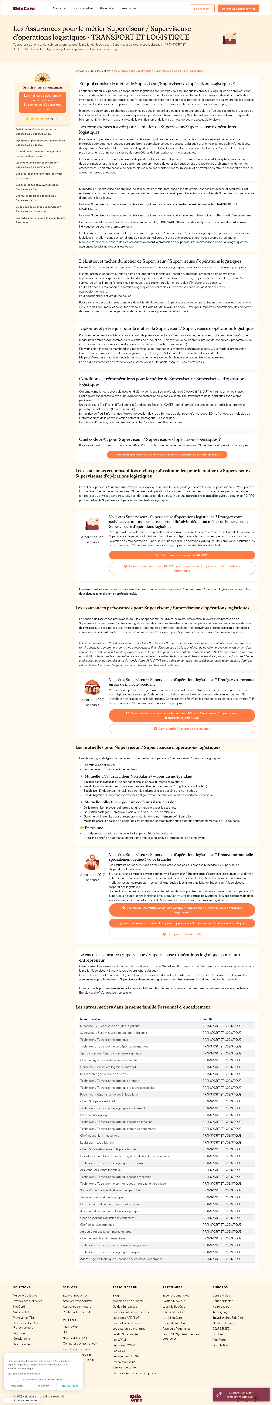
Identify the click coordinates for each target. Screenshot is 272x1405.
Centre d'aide (221, 1295)
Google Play (220, 1345)
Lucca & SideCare (174, 1306)
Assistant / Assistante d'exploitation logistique (109, 1211)
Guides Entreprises (125, 1306)
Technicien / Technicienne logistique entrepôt (110, 1081)
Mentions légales (223, 1323)
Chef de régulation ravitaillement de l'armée (108, 1060)
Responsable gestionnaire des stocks (104, 1074)
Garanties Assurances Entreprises (134, 1373)
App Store (219, 1340)
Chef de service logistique (97, 1224)
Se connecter (202, 8)
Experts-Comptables (176, 1295)
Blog (116, 1295)
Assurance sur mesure (77, 1306)
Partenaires (107, 8)
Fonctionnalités (83, 8)
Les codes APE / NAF (126, 1317)
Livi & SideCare (172, 1317)
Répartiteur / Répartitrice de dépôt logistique (109, 1094)
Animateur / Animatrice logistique (101, 1197)
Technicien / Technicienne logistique (104, 1039)
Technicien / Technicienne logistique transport (110, 1252)
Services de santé (124, 1367)
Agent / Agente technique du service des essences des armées (121, 1259)
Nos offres (60, 8)
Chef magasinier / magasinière (100, 1135)
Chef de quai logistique (95, 1115)
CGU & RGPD (221, 1328)
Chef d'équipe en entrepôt (97, 1101)
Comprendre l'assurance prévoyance (182, 728)
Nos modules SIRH (75, 1338)
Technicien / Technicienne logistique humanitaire (112, 1163)
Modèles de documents (128, 1301)
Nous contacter (222, 1301)
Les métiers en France (127, 1323)
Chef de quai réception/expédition (102, 1238)
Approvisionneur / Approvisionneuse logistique (110, 1053)
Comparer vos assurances (80, 1343)
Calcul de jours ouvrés (77, 1349)
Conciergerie (21, 1338)
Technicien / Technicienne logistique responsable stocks (117, 1087)
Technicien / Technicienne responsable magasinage (114, 1245)
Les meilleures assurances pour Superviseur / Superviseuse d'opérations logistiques (42, 102)
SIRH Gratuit (70, 1327)
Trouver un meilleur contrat (238, 8)
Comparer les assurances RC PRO (182, 555)
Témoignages (221, 1312)
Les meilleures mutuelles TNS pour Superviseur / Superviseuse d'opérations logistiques (182, 923)
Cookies (217, 1334)
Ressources (128, 8)
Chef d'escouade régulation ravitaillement (107, 1218)
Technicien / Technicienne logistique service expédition (116, 1122)
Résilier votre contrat (76, 1312)
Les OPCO (120, 1351)
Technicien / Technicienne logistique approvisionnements (118, 1129)
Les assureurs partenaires (129, 1328)
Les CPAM (119, 1340)
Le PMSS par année (125, 1334)
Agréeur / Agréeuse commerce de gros (105, 1231)
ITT (65, 1332)
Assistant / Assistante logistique (100, 1170)
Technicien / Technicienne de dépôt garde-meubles (114, 1046)
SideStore (19, 1333)
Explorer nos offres (75, 1295)
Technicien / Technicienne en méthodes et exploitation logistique (123, 1183)
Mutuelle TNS (21, 1312)
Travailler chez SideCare (228, 1317)
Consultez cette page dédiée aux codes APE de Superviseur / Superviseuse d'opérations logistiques (167, 454)
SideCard (19, 1306)
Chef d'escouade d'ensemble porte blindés (108, 1149)
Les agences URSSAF (126, 1356)
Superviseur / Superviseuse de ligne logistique (109, 1026)
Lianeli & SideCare (174, 1323)
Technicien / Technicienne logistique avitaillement (112, 1108)
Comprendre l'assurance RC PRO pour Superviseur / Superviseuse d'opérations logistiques (182, 568)
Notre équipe (221, 1306)
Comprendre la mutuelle (182, 934)
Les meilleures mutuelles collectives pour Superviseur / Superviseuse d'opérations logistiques (182, 910)
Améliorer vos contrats (78, 1301)
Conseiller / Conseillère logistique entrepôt (108, 1067)
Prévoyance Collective (27, 1301)
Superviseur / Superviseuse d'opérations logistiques (113, 1032)
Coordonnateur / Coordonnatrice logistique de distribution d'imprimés (125, 1156)
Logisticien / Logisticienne (97, 1142)
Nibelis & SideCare (174, 1312)
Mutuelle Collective (25, 1295)
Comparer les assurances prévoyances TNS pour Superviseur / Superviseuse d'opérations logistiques (182, 715)
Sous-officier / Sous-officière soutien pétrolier (110, 1190)
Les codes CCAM (124, 1345)
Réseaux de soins (124, 1362)
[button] (21, 1400)
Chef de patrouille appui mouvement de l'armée (111, 1204)
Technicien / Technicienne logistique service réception (115, 1177)
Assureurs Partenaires (176, 1328)
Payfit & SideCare (174, 1301)
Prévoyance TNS (24, 1317)
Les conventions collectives (131, 1312)
